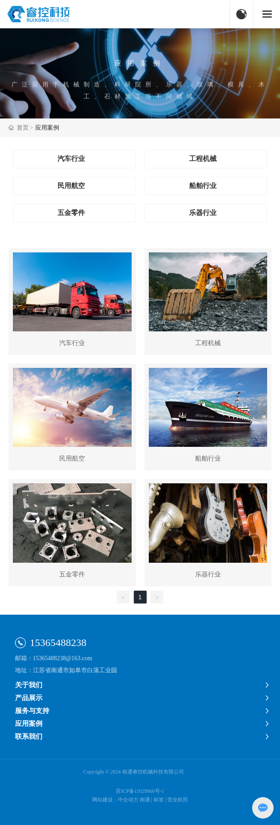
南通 (145, 800)
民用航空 (71, 185)
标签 (159, 800)
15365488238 (58, 642)
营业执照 (177, 800)
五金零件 (71, 212)
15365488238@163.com (63, 658)
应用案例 (140, 75)
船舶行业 (203, 185)
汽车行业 (71, 158)
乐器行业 (203, 212)
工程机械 (203, 158)
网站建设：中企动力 (115, 800)
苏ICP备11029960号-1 (140, 791)
